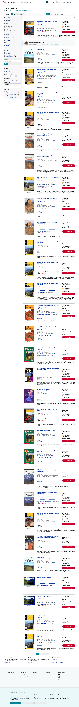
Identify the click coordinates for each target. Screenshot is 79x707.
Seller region (7, 84)
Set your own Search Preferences (58, 662)
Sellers (63, 5)
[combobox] (32, 2)
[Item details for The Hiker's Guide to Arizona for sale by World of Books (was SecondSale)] (29, 396)
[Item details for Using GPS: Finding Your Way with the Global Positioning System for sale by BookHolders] (29, 375)
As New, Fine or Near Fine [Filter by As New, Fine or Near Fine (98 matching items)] (10, 35)
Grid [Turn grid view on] (52, 14)
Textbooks (54, 5)
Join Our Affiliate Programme (25, 676)
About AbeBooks (36, 674)
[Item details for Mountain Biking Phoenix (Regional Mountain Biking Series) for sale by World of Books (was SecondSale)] (29, 140)
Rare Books (31, 5)
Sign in (58, 2)
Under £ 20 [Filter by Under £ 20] (7, 69)
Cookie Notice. (38, 698)
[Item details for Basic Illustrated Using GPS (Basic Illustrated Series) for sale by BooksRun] (29, 184)
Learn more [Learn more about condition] (11, 32)
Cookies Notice (35, 683)
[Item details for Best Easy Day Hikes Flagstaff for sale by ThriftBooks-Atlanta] (29, 581)
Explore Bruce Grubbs (55, 44)
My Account (63, 2)
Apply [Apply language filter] (6, 63)
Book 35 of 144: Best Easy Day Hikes (43, 94)
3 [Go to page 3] (17, 14)
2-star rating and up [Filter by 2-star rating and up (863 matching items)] (12, 92)
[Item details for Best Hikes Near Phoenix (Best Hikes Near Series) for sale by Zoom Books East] (29, 28)
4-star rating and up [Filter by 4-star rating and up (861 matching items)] (12, 95)
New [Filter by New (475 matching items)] (6, 34)
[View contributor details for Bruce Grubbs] (39, 24)
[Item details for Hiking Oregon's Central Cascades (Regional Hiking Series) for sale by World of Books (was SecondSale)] (29, 499)
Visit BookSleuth (31, 662)
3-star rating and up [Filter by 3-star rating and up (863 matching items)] (12, 94)
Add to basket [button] (69, 32)
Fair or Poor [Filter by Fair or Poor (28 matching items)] (8, 38)
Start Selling (73, 5)
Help (73, 2)
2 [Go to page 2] (14, 14)
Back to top (39, 669)
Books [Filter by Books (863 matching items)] (7, 20)
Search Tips (54, 659)
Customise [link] (41, 702)
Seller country (7, 86)
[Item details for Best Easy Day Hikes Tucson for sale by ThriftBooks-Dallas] (29, 622)
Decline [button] (27, 702)
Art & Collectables (43, 5)
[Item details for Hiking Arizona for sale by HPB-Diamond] (29, 564)
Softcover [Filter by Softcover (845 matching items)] (7, 46)
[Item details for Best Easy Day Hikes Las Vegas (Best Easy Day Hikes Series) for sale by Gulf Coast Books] (29, 98)
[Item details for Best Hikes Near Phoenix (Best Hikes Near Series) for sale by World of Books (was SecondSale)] (29, 415)
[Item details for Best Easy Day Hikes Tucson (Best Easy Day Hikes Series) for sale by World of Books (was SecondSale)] (29, 247)
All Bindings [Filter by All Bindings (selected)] (7, 43)
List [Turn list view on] (48, 14)
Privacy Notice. (15, 699)
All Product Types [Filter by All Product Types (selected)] (8, 18)
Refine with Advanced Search (21, 10)
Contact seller (39, 32)
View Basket (10, 681)
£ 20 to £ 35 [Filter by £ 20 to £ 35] (7, 71)
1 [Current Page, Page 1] (37, 653)
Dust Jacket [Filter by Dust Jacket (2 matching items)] (7, 53)
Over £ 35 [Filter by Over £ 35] (6, 72)
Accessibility (35, 685)
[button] (74, 17)
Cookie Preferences (36, 681)
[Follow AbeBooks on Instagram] (59, 680)
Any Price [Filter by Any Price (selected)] (6, 68)
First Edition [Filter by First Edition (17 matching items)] (8, 50)
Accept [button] (15, 702)
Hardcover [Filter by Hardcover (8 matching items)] (7, 45)
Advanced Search (7, 5)
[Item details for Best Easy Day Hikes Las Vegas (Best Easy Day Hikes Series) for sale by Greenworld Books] (29, 119)
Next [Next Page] (21, 14)
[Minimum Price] (6, 76)
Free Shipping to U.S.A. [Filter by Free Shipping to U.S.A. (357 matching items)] (11, 80)
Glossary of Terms (55, 660)
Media (34, 676)
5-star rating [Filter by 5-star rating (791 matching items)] (11, 97)
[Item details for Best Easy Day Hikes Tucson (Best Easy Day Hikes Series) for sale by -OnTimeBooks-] (29, 290)
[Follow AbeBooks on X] (59, 677)
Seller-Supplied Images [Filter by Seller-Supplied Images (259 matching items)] (10, 55)
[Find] (47, 2)
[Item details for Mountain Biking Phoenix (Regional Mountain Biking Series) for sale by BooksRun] (29, 161)
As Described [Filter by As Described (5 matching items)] (7, 40)
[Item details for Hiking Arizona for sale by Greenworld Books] (29, 56)
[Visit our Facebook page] (59, 674)
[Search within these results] (49, 17)
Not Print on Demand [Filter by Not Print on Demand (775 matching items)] (10, 56)
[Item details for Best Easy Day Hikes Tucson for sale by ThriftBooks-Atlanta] (29, 641)
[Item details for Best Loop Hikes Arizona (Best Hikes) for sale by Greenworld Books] (29, 354)
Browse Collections (19, 5)
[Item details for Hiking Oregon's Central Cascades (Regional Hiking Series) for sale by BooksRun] (29, 476)
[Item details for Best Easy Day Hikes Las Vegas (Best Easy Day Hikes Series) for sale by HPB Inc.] (29, 520)
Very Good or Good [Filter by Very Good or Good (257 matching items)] (9, 37)
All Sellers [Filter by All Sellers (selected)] (7, 91)
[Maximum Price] (12, 76)
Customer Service (48, 676)
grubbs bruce (11, 10)
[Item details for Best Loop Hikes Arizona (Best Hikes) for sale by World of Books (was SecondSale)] (29, 437)
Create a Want (7, 662)
